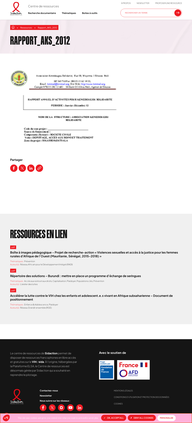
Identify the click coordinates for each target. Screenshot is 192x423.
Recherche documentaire (42, 13)
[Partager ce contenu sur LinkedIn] (31, 168)
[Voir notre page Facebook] (43, 407)
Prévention (29, 261)
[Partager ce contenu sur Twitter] (22, 168)
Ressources (26, 27)
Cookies (118, 403)
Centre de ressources (43, 6)
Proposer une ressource (168, 3)
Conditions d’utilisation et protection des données (141, 397)
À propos (126, 3)
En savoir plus (91, 418)
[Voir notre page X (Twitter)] (52, 407)
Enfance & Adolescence (36, 304)
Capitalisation (59, 281)
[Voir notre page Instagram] (61, 407)
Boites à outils (89, 13)
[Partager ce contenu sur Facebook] (13, 168)
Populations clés (85, 281)
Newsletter (143, 3)
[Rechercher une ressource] (177, 12)
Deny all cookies (141, 417)
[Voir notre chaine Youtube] (70, 407)
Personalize (166, 418)
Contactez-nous (49, 390)
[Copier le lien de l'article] (39, 168)
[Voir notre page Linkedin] (79, 407)
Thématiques (69, 13)
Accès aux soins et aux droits (38, 281)
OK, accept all (114, 417)
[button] (6, 418)
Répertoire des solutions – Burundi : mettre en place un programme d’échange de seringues (75, 276)
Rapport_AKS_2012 (47, 27)
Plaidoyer (71, 281)
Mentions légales (123, 390)
